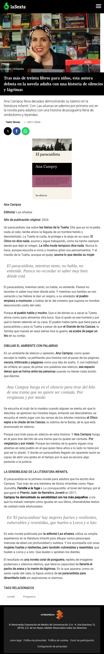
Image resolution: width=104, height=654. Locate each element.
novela (11, 596)
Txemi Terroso (13, 122)
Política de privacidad (34, 640)
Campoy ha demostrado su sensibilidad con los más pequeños (46, 497)
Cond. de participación (82, 640)
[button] (98, 6)
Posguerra (29, 596)
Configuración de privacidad (52, 646)
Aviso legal (16, 640)
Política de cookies (58, 640)
